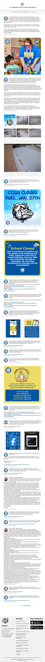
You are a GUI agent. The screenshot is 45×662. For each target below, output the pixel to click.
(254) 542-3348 (7, 636)
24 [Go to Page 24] (18, 605)
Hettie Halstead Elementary (22, 640)
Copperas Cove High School (22, 623)
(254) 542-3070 (8, 635)
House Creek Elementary (21, 642)
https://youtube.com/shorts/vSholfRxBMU (13, 354)
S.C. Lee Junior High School (22, 631)
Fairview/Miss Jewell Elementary (20, 638)
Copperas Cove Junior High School (22, 629)
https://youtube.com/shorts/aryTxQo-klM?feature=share (16, 464)
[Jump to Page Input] (31, 606)
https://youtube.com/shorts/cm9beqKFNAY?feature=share (22, 524)
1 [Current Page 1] (9, 605)
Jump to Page (26, 605)
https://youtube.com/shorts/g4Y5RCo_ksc (13, 516)
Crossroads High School (21, 625)
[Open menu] (3, 5)
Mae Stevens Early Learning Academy (22, 651)
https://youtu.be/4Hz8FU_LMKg (17, 302)
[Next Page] (21, 605)
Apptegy (25, 660)
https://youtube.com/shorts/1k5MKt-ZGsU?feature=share (16, 600)
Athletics (18, 654)
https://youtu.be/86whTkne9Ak (27, 412)
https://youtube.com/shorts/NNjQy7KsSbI (13, 473)
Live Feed (33, 11)
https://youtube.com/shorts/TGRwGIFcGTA (13, 345)
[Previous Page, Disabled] (7, 605)
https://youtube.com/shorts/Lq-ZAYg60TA (13, 591)
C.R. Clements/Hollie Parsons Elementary (20, 634)
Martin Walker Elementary (22, 648)
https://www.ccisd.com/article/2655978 (19, 234)
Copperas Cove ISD (20, 621)
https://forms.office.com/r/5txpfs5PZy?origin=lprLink (18, 575)
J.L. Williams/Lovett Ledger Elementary (19, 11)
